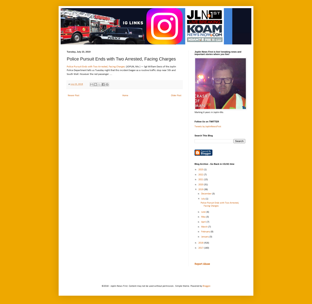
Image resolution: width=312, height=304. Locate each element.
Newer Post (73, 95)
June (203, 212)
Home (125, 95)
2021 (201, 179)
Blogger (206, 286)
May (203, 217)
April (204, 222)
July (203, 199)
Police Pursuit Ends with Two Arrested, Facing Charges (96, 66)
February (206, 232)
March (204, 227)
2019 (201, 189)
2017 (201, 248)
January (205, 237)
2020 (201, 184)
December (206, 194)
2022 (201, 175)
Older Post (176, 95)
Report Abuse (202, 264)
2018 (201, 243)
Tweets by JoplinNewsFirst (208, 126)
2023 (201, 169)
